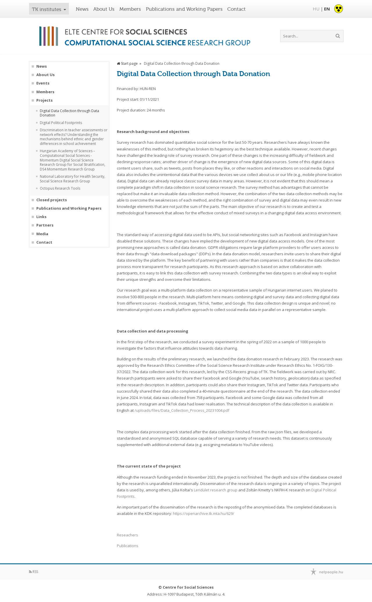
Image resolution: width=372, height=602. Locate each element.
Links (41, 217)
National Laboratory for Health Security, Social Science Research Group (72, 178)
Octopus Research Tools (60, 188)
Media (42, 234)
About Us (104, 9)
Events (42, 83)
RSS (33, 571)
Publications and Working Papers (184, 9)
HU (316, 9)
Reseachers (127, 535)
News (82, 9)
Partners (44, 225)
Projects (44, 100)
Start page (127, 63)
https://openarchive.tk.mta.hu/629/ (203, 513)
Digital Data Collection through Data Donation (69, 113)
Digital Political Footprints (61, 123)
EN (327, 9)
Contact (236, 9)
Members (130, 9)
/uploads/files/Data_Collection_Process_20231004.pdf (182, 410)
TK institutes (46, 9)
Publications (127, 545)
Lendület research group (215, 490)
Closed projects (51, 200)
